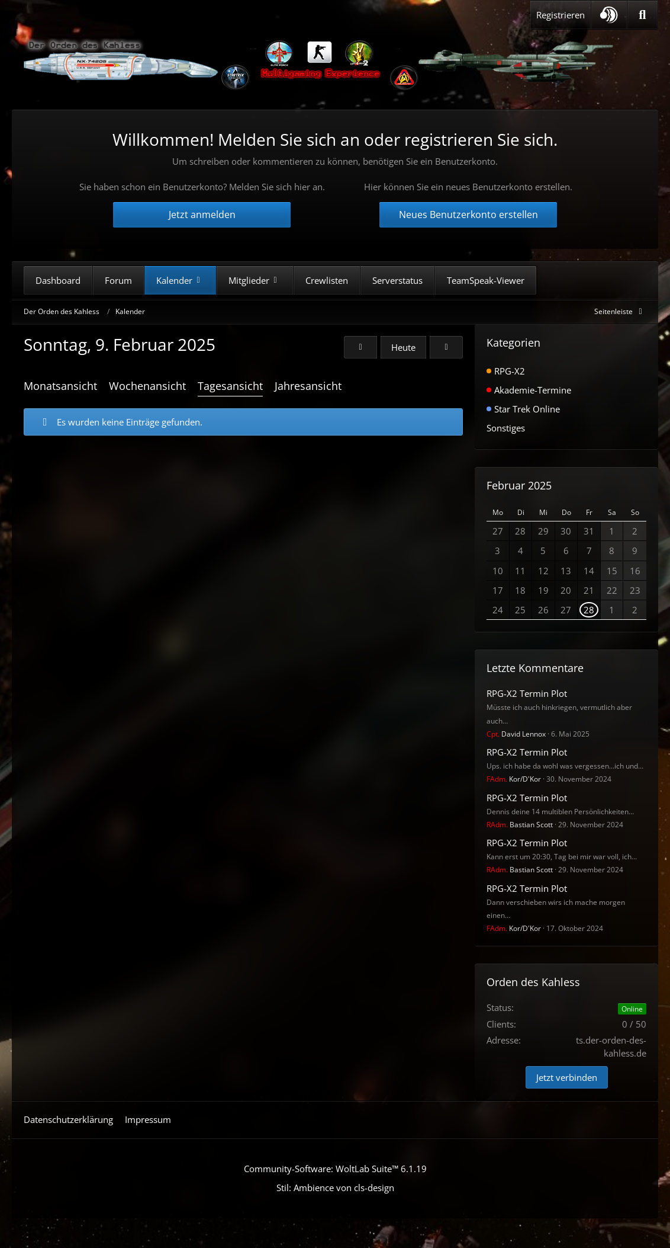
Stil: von (335, 1187)
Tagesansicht (230, 386)
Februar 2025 (519, 485)
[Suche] (642, 15)
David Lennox (516, 734)
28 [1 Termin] (589, 610)
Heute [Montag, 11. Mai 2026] (403, 347)
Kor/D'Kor (514, 779)
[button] (609, 15)
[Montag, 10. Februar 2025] (446, 347)
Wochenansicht (147, 386)
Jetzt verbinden (566, 1077)
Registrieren (560, 15)
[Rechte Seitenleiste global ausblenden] (620, 311)
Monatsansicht (60, 386)
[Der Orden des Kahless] (320, 65)
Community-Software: (335, 1169)
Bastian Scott (520, 825)
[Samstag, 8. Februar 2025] (360, 347)
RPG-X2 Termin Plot (527, 693)
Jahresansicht (308, 386)
